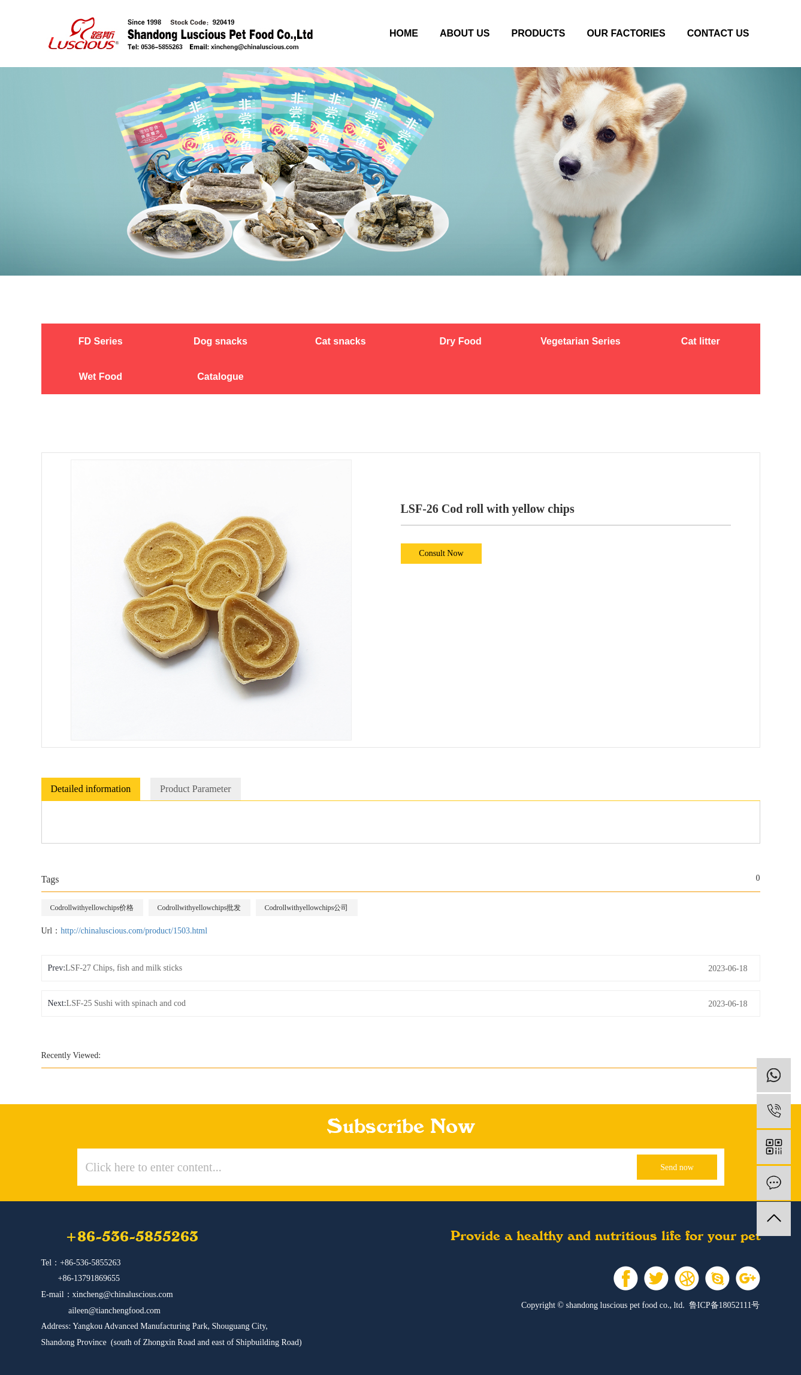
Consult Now (441, 553)
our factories (626, 33)
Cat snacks (340, 341)
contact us (718, 33)
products (539, 33)
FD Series (100, 341)
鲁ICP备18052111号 (724, 1305)
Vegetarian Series (580, 341)
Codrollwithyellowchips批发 (199, 907)
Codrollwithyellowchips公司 (307, 907)
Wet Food (100, 376)
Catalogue (220, 376)
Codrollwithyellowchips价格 (92, 907)
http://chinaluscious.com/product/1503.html (134, 930)
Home (403, 33)
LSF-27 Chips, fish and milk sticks (123, 967)
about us (465, 33)
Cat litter (700, 341)
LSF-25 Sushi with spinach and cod (126, 1003)
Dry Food (461, 341)
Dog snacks (220, 341)
